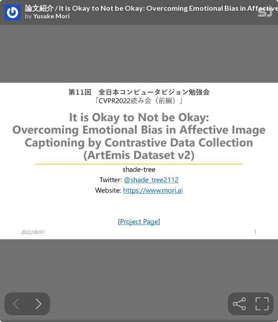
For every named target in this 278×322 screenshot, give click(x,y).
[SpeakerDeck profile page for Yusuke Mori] (12, 12)
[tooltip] (239, 304)
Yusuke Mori (51, 16)
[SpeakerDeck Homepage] (265, 14)
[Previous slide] (16, 304)
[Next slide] (39, 304)
